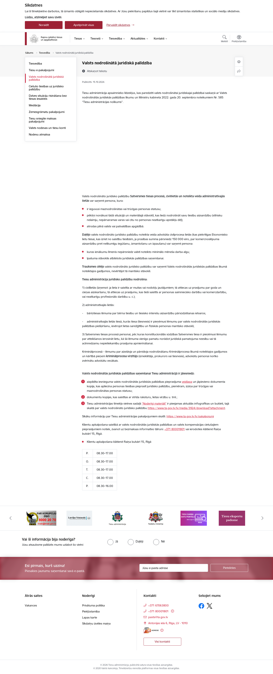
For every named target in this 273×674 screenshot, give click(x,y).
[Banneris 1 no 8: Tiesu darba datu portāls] (193, 518)
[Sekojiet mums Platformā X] (209, 606)
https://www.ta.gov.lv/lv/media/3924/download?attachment (186, 408)
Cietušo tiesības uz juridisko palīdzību (46, 87)
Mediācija (35, 105)
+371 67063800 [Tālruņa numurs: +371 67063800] (158, 605)
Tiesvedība (35, 63)
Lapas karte (89, 617)
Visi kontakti (162, 641)
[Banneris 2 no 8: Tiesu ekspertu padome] (232, 518)
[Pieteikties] (229, 568)
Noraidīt (44, 25)
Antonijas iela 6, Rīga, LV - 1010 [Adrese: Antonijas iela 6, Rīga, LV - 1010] (168, 623)
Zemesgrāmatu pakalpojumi (46, 112)
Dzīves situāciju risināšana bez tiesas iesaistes (48, 97)
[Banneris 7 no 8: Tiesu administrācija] (117, 518)
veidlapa (187, 381)
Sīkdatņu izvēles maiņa (96, 623)
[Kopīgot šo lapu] (239, 71)
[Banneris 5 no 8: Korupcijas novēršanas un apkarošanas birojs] (41, 518)
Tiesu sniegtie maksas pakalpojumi (42, 120)
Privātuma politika (93, 605)
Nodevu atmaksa (39, 134)
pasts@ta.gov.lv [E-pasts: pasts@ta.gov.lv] (158, 617)
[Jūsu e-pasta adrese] (173, 568)
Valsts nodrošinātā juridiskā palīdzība (46, 78)
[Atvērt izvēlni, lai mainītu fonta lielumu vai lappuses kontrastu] (239, 39)
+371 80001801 (174, 429)
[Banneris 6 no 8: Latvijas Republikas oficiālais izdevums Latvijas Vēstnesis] (79, 518)
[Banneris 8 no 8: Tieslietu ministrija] (155, 518)
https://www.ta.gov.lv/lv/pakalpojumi (190, 416)
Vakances (31, 605)
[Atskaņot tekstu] (97, 71)
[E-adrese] (151, 630)
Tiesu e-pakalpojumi (41, 70)
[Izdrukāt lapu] (239, 61)
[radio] (112, 541)
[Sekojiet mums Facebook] (201, 606)
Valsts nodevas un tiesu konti (47, 128)
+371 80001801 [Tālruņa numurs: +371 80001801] (158, 611)
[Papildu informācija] (172, 611)
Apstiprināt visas (83, 25)
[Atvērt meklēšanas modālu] (224, 39)
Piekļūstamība (91, 611)
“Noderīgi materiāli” (154, 403)
